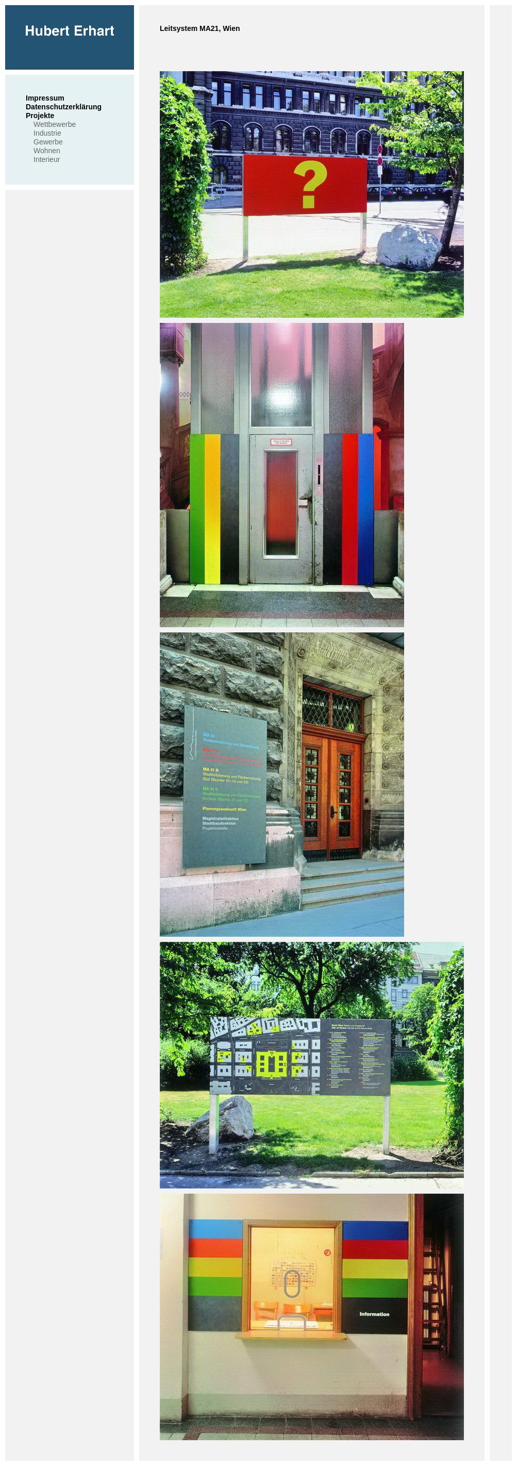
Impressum (45, 98)
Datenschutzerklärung (64, 107)
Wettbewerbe (55, 124)
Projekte (40, 115)
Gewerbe (48, 142)
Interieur (47, 159)
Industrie (47, 133)
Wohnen (47, 150)
